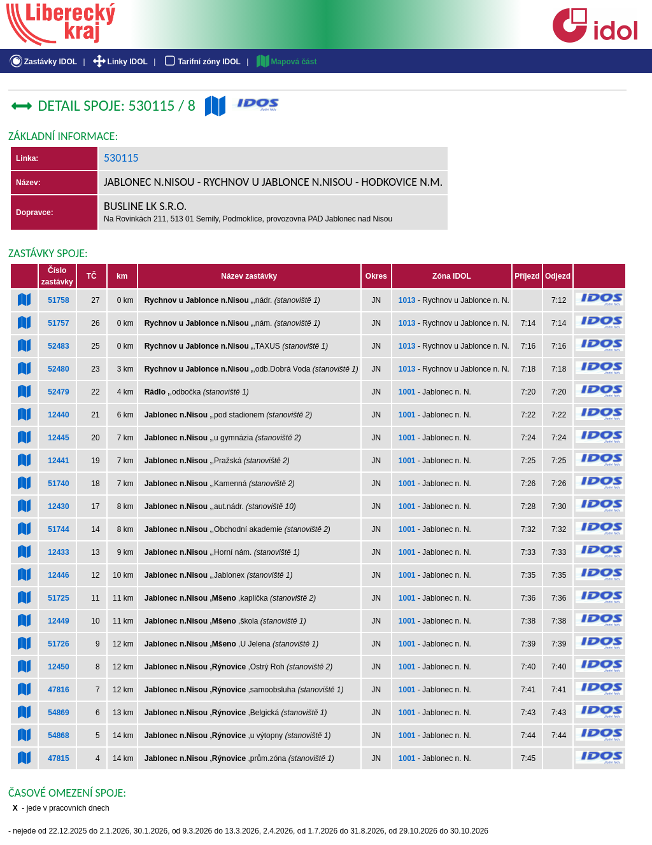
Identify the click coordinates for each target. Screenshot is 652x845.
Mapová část (286, 61)
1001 (407, 392)
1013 (407, 300)
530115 (121, 158)
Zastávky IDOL (42, 61)
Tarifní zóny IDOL (201, 61)
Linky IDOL (119, 61)
